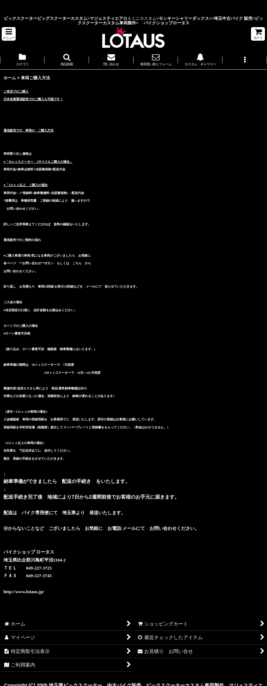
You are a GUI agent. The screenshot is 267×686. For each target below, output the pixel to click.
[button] (9, 34)
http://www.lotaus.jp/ (23, 591)
